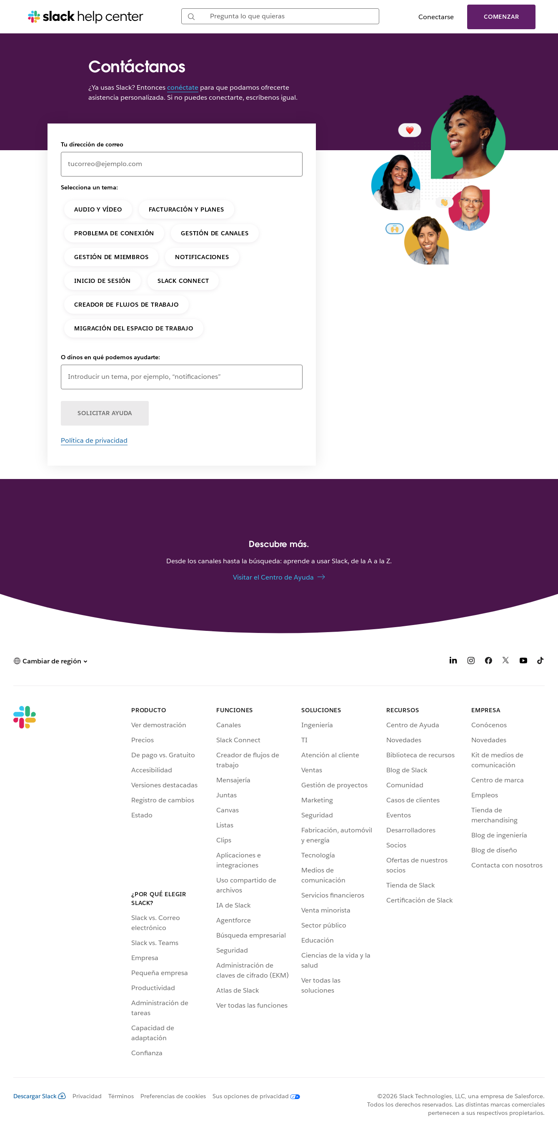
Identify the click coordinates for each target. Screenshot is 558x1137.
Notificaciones (202, 257)
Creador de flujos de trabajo (126, 304)
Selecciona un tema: (89, 187)
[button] (50, 661)
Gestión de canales (214, 233)
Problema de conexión (114, 233)
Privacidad (87, 1096)
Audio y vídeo (98, 209)
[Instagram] (471, 662)
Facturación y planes (186, 209)
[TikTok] (541, 662)
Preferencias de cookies (173, 1096)
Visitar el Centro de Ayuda (273, 577)
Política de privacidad (94, 440)
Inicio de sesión (102, 281)
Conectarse (436, 17)
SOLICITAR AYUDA (105, 413)
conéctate (182, 87)
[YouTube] (523, 662)
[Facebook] (488, 662)
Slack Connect (183, 281)
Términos (121, 1096)
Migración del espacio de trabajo (133, 328)
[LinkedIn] (453, 662)
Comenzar (501, 16)
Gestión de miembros (111, 257)
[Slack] (24, 883)
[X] (506, 662)
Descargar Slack (39, 1096)
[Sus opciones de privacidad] (253, 1096)
